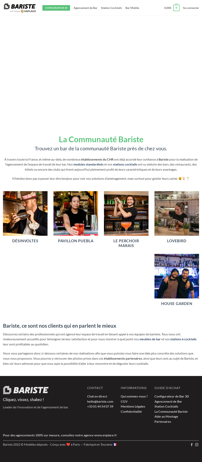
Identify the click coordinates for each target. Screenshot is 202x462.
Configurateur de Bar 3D (171, 396)
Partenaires (162, 421)
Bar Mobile (132, 7)
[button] (172, 8)
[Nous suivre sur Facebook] (191, 445)
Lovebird (177, 241)
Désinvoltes (25, 241)
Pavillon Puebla (75, 241)
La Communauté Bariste (171, 411)
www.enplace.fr (105, 435)
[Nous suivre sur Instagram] (196, 445)
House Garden (176, 303)
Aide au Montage (166, 416)
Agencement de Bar (85, 7)
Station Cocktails (111, 7)
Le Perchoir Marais (126, 243)
